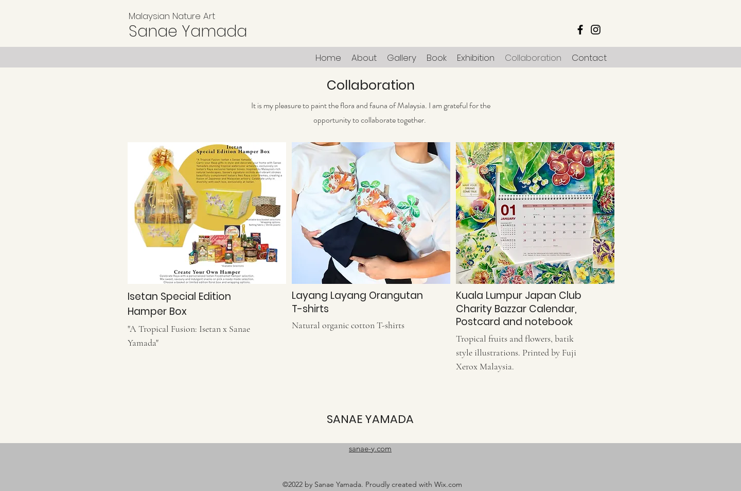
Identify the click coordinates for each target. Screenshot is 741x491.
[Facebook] (580, 29)
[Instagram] (595, 29)
